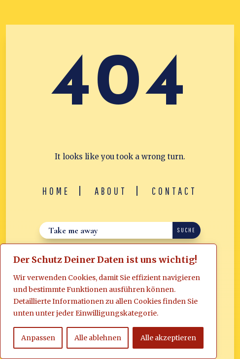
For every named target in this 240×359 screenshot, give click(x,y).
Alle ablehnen (97, 337)
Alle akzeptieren (168, 337)
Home (56, 191)
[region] (108, 301)
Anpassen (38, 337)
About (111, 191)
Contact (174, 191)
